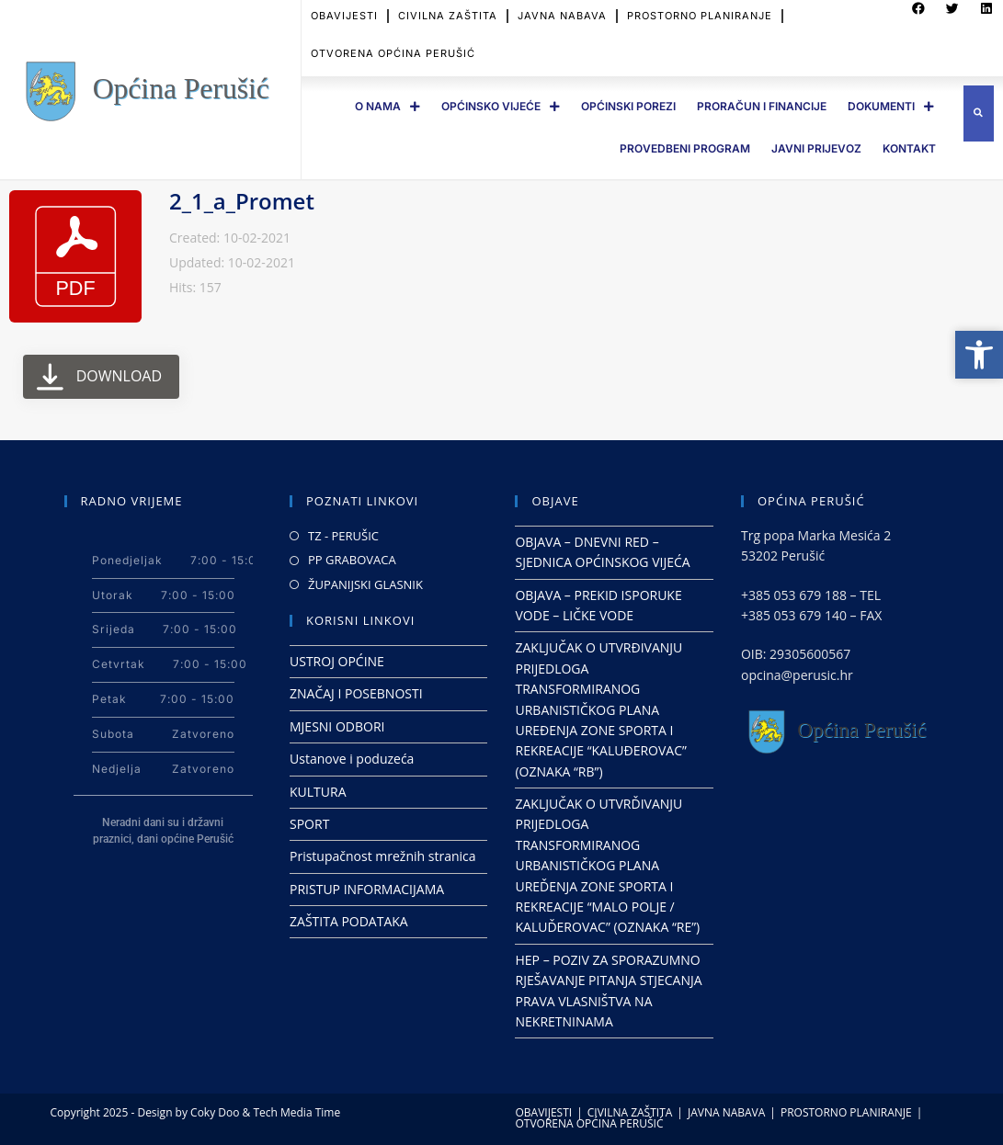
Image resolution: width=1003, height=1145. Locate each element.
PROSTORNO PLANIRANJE (846, 1112)
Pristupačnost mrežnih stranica (383, 856)
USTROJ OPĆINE (337, 661)
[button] (978, 113)
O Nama (387, 106)
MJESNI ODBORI (337, 726)
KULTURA (318, 791)
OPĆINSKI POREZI (628, 106)
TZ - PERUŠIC (343, 535)
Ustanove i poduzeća (352, 758)
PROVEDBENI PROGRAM (685, 148)
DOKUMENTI (891, 106)
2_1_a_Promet (241, 201)
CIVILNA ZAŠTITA (630, 1112)
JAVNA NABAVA (726, 1112)
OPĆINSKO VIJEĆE (500, 106)
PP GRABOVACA (352, 559)
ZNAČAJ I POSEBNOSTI (356, 693)
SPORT (309, 824)
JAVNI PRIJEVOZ (816, 148)
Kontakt (909, 148)
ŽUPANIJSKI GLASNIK (365, 584)
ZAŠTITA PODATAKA (349, 921)
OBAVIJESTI (544, 1112)
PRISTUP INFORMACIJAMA (367, 889)
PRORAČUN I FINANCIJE (761, 106)
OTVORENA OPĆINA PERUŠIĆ (393, 45)
